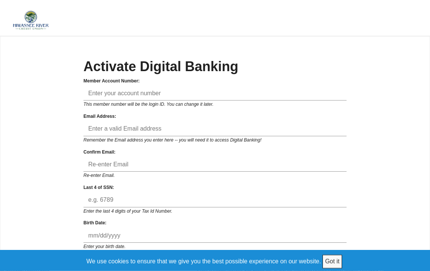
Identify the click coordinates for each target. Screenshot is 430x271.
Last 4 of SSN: (98, 187)
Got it (332, 261)
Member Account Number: (111, 81)
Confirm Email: (99, 152)
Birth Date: (94, 222)
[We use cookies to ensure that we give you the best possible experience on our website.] (215, 260)
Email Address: (99, 116)
